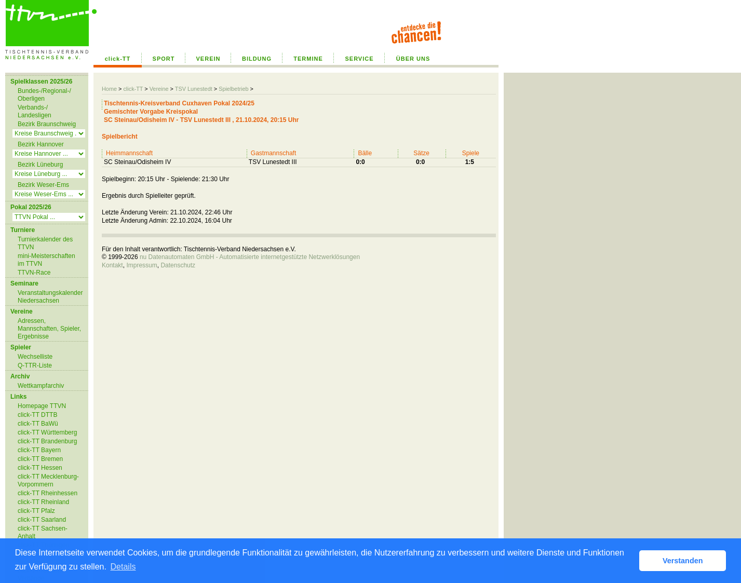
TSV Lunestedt (193, 89)
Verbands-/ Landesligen (34, 111)
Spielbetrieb (233, 89)
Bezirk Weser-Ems (43, 184)
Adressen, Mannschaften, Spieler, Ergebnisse (49, 328)
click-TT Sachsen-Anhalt (43, 532)
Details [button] (123, 566)
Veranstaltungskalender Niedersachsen (50, 296)
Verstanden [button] (683, 561)
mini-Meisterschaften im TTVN (46, 259)
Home (109, 89)
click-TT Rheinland (43, 502)
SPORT (164, 59)
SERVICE (359, 59)
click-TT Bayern (39, 450)
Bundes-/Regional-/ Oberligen (44, 94)
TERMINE (308, 59)
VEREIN (208, 59)
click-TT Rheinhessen (47, 493)
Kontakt (112, 265)
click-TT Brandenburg (47, 441)
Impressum (141, 265)
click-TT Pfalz (36, 510)
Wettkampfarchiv (41, 385)
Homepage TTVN (42, 406)
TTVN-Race (34, 272)
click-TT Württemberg (47, 432)
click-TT (118, 59)
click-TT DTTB (37, 414)
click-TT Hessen (40, 467)
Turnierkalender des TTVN (45, 243)
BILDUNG (257, 59)
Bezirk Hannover (41, 144)
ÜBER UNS (413, 59)
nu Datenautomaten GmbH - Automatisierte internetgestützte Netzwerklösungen (250, 257)
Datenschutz (177, 265)
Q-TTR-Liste (35, 365)
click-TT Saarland (42, 519)
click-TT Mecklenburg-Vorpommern (48, 480)
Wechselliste (35, 356)
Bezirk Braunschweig (47, 124)
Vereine (159, 89)
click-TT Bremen (40, 459)
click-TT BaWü (38, 423)
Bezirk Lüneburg (40, 164)
